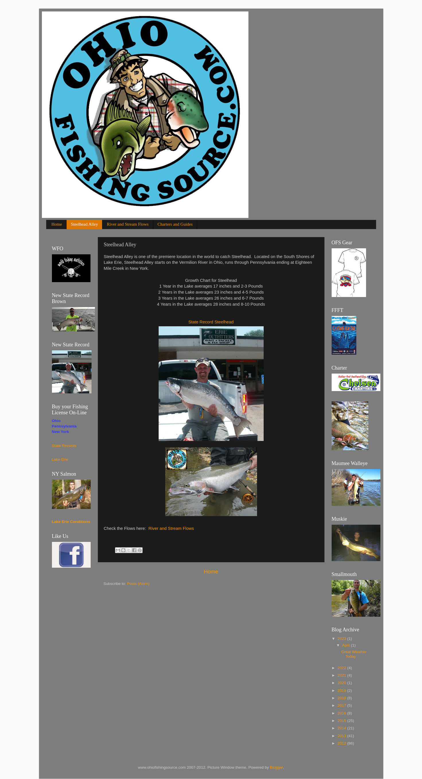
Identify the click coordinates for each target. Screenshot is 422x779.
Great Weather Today (353, 654)
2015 (342, 721)
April (346, 645)
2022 (342, 668)
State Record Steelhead (211, 322)
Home (56, 224)
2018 (342, 698)
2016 (342, 713)
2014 (342, 728)
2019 (342, 690)
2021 (342, 675)
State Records (64, 446)
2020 (342, 683)
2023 (342, 639)
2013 (342, 736)
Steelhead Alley (84, 224)
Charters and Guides (174, 224)
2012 (342, 743)
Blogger (276, 767)
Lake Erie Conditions (71, 522)
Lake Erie (60, 459)
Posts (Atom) (138, 583)
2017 (342, 705)
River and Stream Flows (127, 224)
